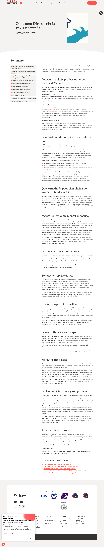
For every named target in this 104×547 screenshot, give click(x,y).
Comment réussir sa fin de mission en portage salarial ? (60, 461)
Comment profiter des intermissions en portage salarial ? (61, 468)
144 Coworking (48, 523)
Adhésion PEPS (79, 520)
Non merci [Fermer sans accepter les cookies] (7, 539)
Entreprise (81, 3)
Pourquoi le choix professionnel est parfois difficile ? (23, 72)
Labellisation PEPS (79, 518)
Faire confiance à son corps (21, 96)
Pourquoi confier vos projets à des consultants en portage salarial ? (64, 466)
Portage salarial (34, 3)
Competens (47, 518)
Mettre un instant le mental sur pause (24, 85)
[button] (3, 544)
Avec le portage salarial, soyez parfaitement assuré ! (60, 464)
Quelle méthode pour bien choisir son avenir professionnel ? (24, 81)
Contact (43, 537)
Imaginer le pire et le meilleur (21, 93)
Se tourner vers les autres (20, 91)
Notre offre (62, 3)
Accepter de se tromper (20, 105)
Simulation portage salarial (49, 3)
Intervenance (47, 521)
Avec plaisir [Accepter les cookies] (30, 539)
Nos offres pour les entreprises (66, 520)
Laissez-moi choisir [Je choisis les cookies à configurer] (18, 539)
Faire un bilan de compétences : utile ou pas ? (23, 77)
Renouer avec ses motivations (22, 88)
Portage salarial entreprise (65, 518)
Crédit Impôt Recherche (80, 523)
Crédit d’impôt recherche (65, 523)
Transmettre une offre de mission (66, 521)
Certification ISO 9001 (80, 521)
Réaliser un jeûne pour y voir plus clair (24, 102)
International (72, 3)
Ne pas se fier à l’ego (19, 99)
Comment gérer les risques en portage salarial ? (58, 459)
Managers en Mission (49, 520)
